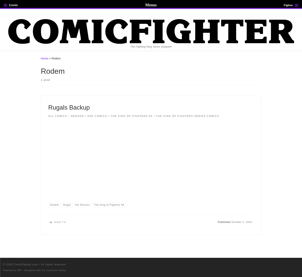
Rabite (60, 222)
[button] (151, 157)
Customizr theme (56, 270)
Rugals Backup (69, 107)
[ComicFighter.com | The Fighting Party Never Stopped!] (151, 31)
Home (44, 58)
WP (19, 270)
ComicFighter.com (26, 264)
